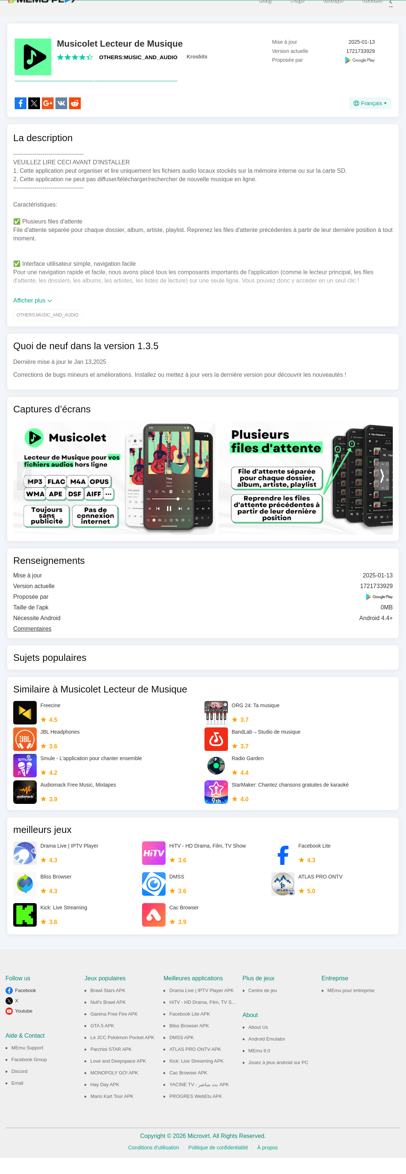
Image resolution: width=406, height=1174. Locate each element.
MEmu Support (27, 1064)
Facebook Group (29, 1075)
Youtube (23, 1027)
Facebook (25, 1006)
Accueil (363, 8)
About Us (258, 1043)
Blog (256, 8)
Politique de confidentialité (218, 1164)
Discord (19, 1087)
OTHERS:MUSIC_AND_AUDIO (138, 57)
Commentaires (32, 645)
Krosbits (196, 57)
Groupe (323, 8)
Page (287, 8)
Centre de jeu (263, 1006)
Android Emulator (267, 1055)
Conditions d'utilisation (153, 1164)
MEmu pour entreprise (351, 1006)
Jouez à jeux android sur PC (278, 1078)
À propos (267, 1164)
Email (17, 1099)
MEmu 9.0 (259, 1067)
